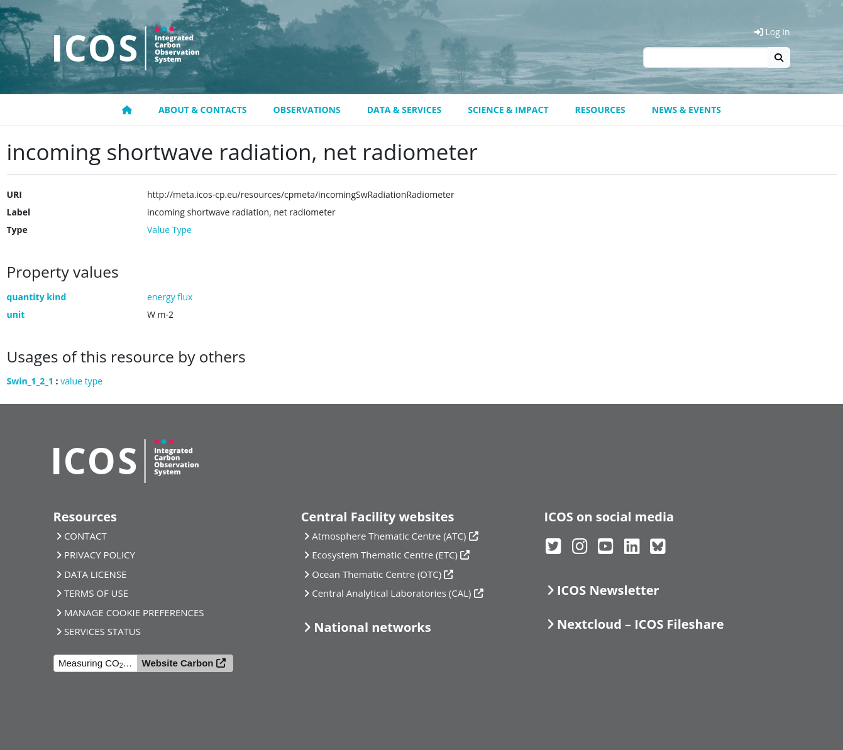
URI (14, 194)
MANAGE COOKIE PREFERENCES (134, 612)
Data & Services (404, 110)
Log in (772, 32)
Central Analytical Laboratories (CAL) (391, 593)
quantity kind (37, 297)
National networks (372, 627)
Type (17, 230)
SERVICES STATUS (102, 631)
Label (19, 212)
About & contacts (202, 110)
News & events (686, 110)
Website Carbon (178, 663)
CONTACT (85, 536)
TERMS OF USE (96, 593)
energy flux (169, 297)
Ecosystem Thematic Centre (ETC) (385, 554)
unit (16, 314)
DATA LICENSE (95, 574)
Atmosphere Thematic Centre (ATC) (389, 536)
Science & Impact (508, 110)
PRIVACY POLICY (99, 554)
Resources (600, 110)
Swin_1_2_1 (30, 381)
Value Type (169, 230)
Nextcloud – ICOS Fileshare (640, 624)
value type (81, 381)
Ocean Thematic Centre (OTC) (376, 574)
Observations (307, 110)
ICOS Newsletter (608, 590)
